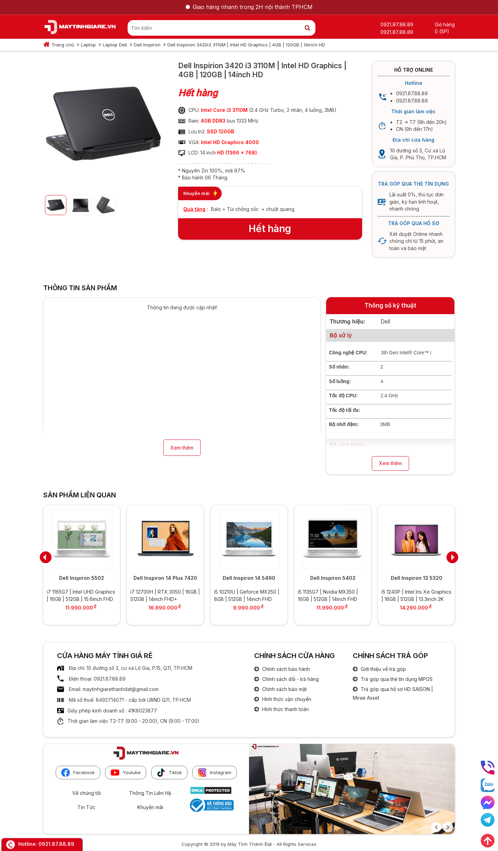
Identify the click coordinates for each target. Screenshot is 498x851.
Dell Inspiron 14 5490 (249, 578)
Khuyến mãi (150, 807)
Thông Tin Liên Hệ (150, 793)
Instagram (214, 772)
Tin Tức (86, 807)
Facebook (78, 772)
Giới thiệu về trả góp (382, 669)
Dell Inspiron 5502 (81, 578)
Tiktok (169, 772)
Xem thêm (181, 448)
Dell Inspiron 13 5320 (416, 578)
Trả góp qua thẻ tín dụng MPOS (396, 679)
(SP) (444, 31)
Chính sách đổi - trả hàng (290, 679)
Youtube (126, 772)
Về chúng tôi (86, 793)
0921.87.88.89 (56, 844)
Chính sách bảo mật (284, 689)
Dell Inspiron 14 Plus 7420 (165, 578)
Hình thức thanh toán (285, 709)
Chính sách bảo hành (285, 669)
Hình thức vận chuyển (286, 699)
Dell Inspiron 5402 (333, 578)
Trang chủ (63, 44)
